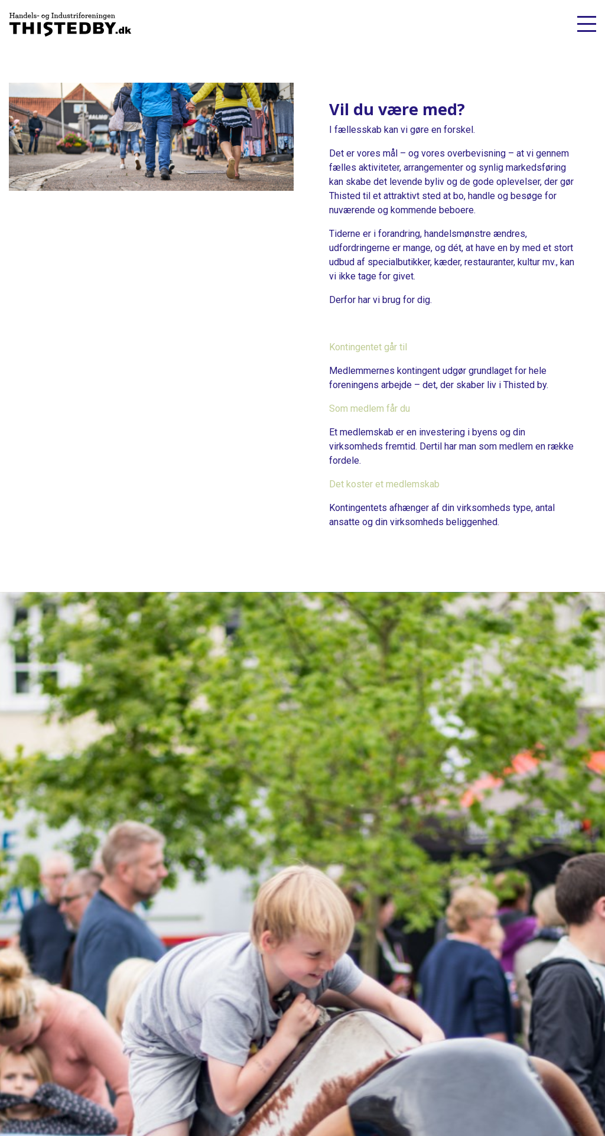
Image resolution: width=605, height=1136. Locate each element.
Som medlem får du (369, 408)
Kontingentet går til (368, 347)
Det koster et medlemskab (384, 484)
